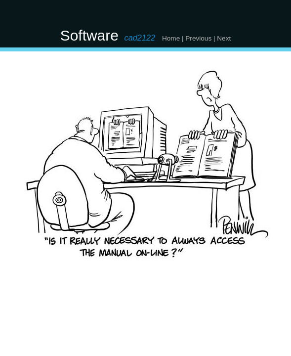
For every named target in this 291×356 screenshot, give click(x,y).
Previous (198, 38)
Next (224, 38)
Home (171, 38)
